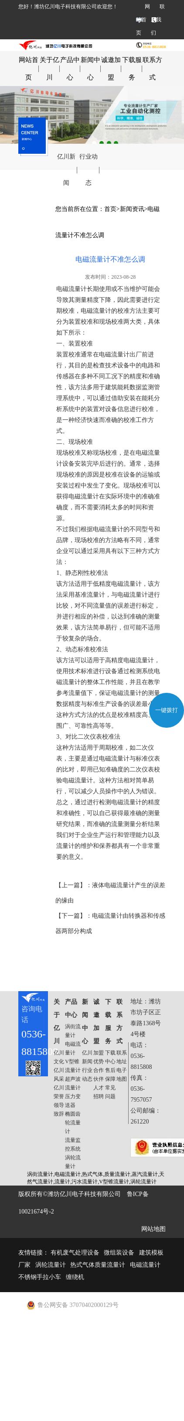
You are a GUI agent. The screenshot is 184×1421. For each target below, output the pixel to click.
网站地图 (153, 1229)
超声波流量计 (73, 1083)
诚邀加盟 (111, 68)
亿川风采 (59, 1074)
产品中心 (70, 68)
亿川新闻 (66, 169)
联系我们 (158, 19)
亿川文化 (59, 1057)
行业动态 (88, 169)
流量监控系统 (73, 1144)
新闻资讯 (132, 209)
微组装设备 (119, 1252)
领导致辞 (59, 1109)
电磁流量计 (73, 1048)
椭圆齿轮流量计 (73, 1122)
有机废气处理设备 (75, 1252)
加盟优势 (98, 1057)
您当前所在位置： (79, 209)
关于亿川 (49, 68)
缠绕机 (75, 1277)
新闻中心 (90, 68)
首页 (110, 209)
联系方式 (152, 68)
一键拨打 (166, 710)
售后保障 (110, 1074)
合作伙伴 (98, 1074)
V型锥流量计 (73, 1065)
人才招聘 (98, 1092)
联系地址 (121, 1057)
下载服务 (132, 68)
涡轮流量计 (73, 1162)
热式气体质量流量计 (97, 1265)
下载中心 (110, 1057)
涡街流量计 (73, 1030)
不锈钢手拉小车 (39, 1277)
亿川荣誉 (59, 1092)
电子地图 (121, 1074)
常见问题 (110, 1092)
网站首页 (143, 19)
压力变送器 (73, 1100)
